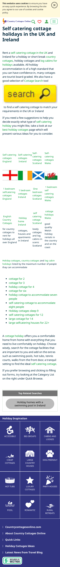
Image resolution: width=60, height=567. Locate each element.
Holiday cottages (11, 260)
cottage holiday (14, 336)
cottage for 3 (17, 283)
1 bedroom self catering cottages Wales (51, 193)
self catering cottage (43, 364)
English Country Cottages (7, 220)
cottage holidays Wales (49, 214)
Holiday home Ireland (22, 221)
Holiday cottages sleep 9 (24, 311)
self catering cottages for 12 (26, 315)
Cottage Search (33, 80)
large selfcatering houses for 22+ (29, 322)
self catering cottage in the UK (29, 53)
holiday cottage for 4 (21, 287)
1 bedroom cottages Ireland (24, 193)
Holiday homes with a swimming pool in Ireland (30, 403)
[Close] (54, 5)
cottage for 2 (17, 278)
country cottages (30, 260)
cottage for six (17, 291)
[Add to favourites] (39, 22)
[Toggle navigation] (54, 21)
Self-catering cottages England (9, 158)
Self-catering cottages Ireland (25, 158)
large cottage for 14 (21, 319)
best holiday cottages (15, 129)
